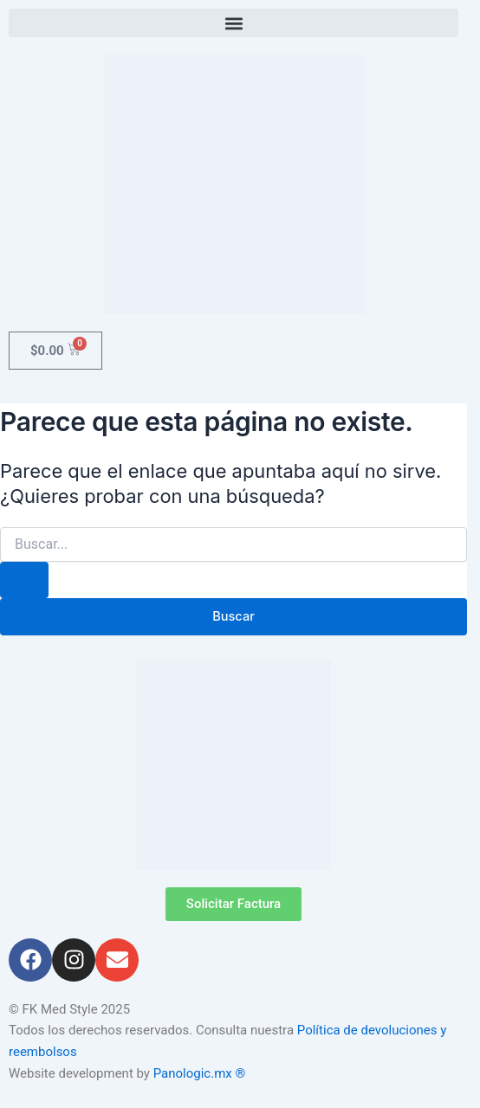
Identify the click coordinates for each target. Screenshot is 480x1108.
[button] (233, 23)
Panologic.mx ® (201, 1073)
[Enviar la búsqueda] (24, 580)
